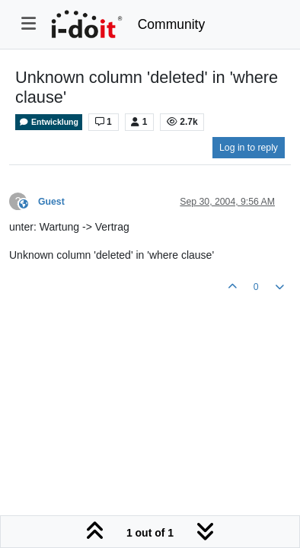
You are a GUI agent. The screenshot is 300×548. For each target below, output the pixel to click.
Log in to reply (248, 147)
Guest (51, 201)
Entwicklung (48, 122)
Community (172, 24)
